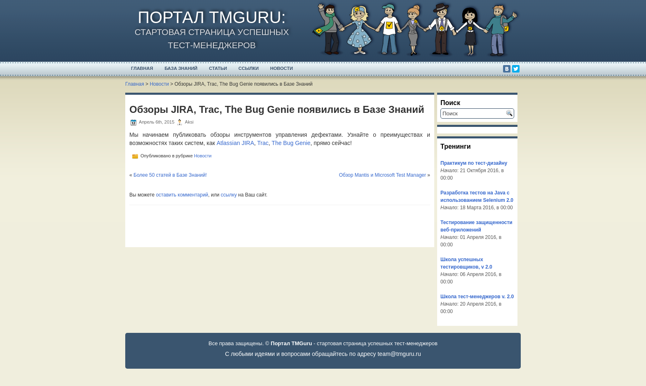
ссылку (229, 195)
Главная (142, 68)
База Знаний (180, 68)
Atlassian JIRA (235, 143)
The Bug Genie (291, 143)
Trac (262, 143)
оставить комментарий (182, 195)
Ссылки (249, 68)
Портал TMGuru (209, 17)
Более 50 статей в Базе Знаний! (170, 175)
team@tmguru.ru (399, 354)
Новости (281, 68)
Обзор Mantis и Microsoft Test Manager (382, 175)
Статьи (218, 68)
